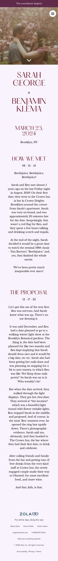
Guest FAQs (28, 526)
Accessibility (22, 552)
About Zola (15, 526)
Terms (38, 552)
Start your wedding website (29, 539)
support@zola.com (20, 533)
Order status (42, 526)
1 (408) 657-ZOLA (39, 533)
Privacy (32, 552)
